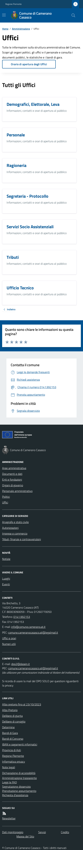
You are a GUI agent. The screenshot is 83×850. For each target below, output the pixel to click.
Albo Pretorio (9, 710)
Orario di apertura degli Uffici (29, 64)
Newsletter (9, 818)
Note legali (8, 767)
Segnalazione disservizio (16, 786)
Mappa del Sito (25, 836)
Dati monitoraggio (12, 832)
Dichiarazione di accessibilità (18, 773)
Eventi (6, 584)
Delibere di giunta (12, 716)
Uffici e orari (9, 638)
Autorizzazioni (10, 528)
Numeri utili (9, 644)
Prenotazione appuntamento (19, 791)
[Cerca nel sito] (72, 15)
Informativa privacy (13, 761)
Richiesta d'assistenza (15, 795)
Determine (8, 727)
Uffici (5, 502)
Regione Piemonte (13, 4)
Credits (65, 832)
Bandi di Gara (10, 733)
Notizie (6, 559)
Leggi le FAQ (9, 782)
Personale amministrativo (17, 491)
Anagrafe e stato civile (15, 522)
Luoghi (6, 578)
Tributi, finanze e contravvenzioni (21, 539)
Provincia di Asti (11, 750)
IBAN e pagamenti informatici (19, 744)
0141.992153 (21, 617)
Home (5, 29)
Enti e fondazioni (12, 479)
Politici (6, 497)
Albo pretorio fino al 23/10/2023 (21, 704)
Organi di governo (12, 485)
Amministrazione (21, 29)
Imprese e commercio (14, 533)
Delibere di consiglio (13, 721)
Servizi (42, 832)
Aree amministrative (14, 468)
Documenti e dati (12, 474)
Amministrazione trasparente (19, 778)
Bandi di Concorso (12, 739)
